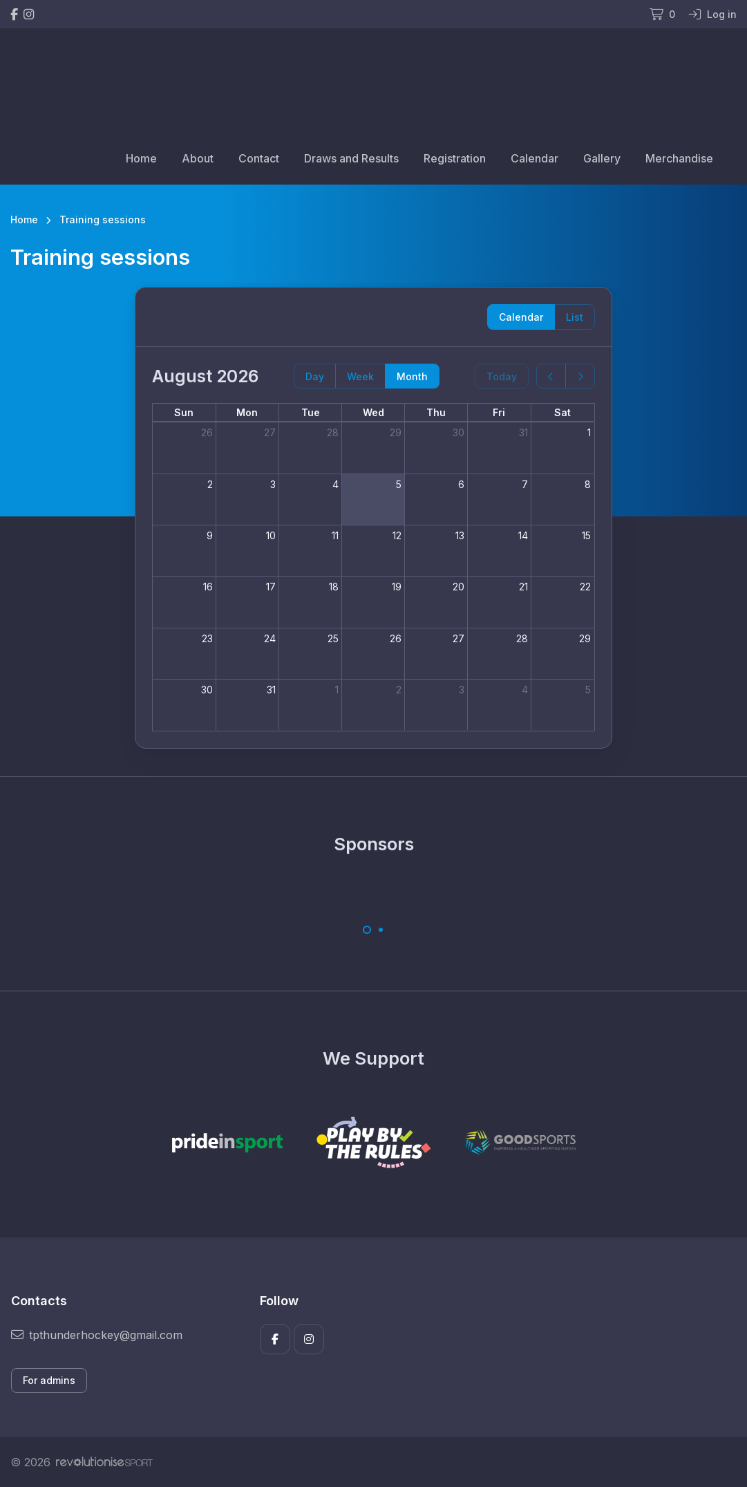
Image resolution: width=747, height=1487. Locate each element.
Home (141, 158)
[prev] (551, 376)
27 (270, 432)
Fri (499, 412)
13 (459, 535)
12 (397, 535)
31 (523, 432)
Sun (183, 412)
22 (585, 586)
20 (458, 586)
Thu (436, 412)
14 (523, 535)
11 (335, 535)
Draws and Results (351, 158)
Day (314, 376)
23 (207, 638)
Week (360, 376)
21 (523, 586)
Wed (373, 412)
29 (395, 432)
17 (271, 586)
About (198, 158)
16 (208, 586)
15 (586, 535)
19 (396, 586)
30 (458, 432)
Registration (455, 158)
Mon (247, 412)
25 (333, 638)
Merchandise (679, 158)
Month (412, 376)
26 (207, 432)
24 (270, 638)
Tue (310, 412)
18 (334, 586)
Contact (258, 158)
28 (333, 432)
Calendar (534, 158)
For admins (49, 1380)
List (574, 317)
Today (501, 376)
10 (271, 535)
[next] (580, 376)
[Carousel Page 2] (381, 930)
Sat (562, 412)
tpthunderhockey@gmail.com (96, 1335)
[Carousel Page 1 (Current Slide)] (367, 930)
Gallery (602, 158)
